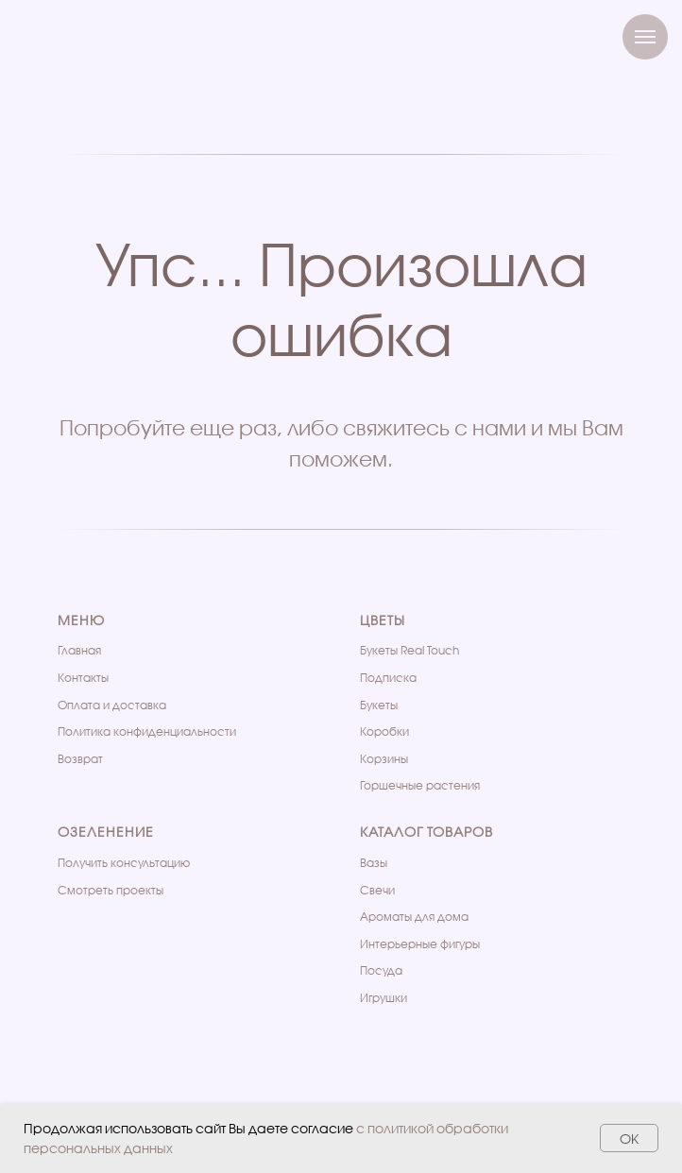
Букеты (379, 705)
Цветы (382, 620)
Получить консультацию (124, 863)
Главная (79, 650)
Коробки (384, 731)
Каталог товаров (426, 832)
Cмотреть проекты (110, 890)
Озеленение (106, 832)
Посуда (381, 970)
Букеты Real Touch (409, 650)
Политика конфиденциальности (147, 731)
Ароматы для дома (414, 917)
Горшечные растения (420, 785)
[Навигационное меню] (645, 36)
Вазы (373, 863)
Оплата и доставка (112, 705)
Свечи (377, 890)
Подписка (388, 678)
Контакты (83, 678)
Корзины (384, 759)
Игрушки (383, 998)
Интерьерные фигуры (420, 944)
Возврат (80, 759)
